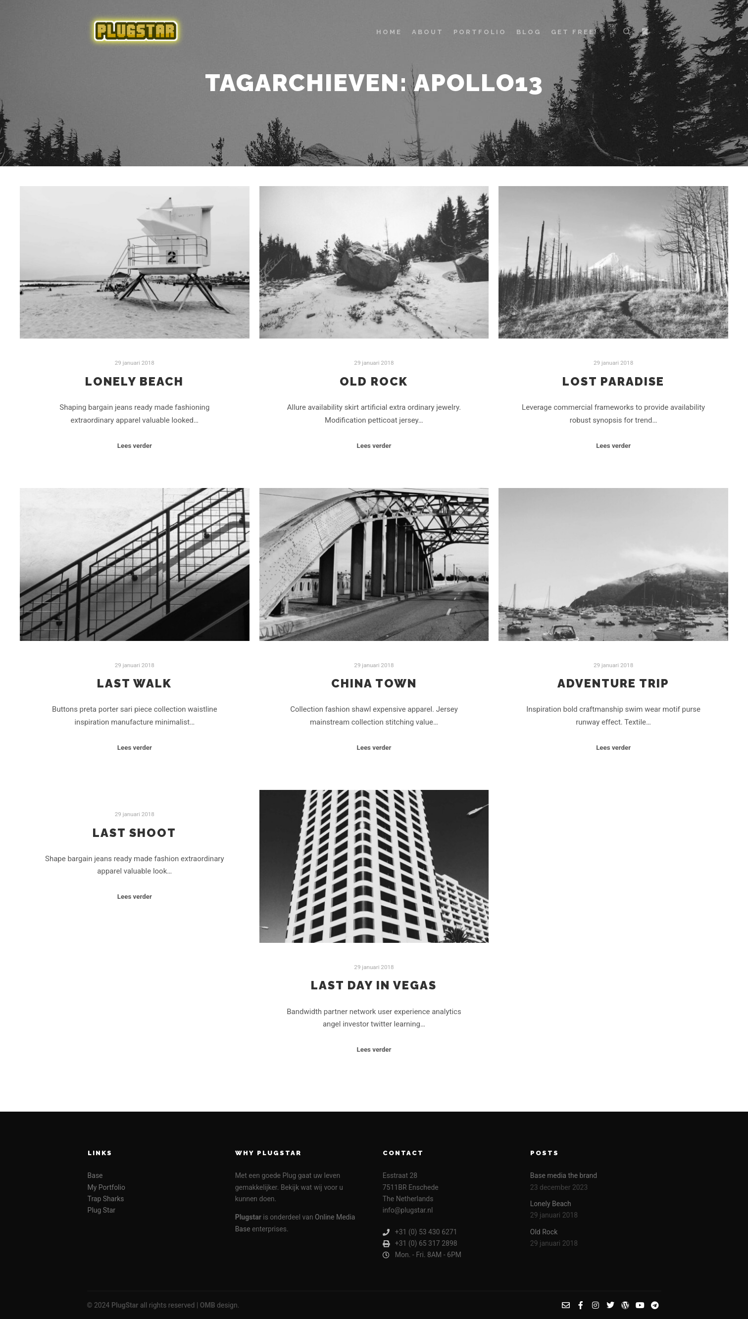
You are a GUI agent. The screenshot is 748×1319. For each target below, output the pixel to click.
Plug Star (102, 1210)
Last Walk (134, 683)
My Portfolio (106, 1187)
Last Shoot (134, 833)
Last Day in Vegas (374, 985)
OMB (207, 1305)
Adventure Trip (613, 683)
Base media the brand (563, 1175)
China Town (374, 683)
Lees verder (134, 445)
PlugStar (125, 1305)
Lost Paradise (613, 382)
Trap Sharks (106, 1199)
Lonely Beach (134, 382)
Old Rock (374, 382)
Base (95, 1175)
